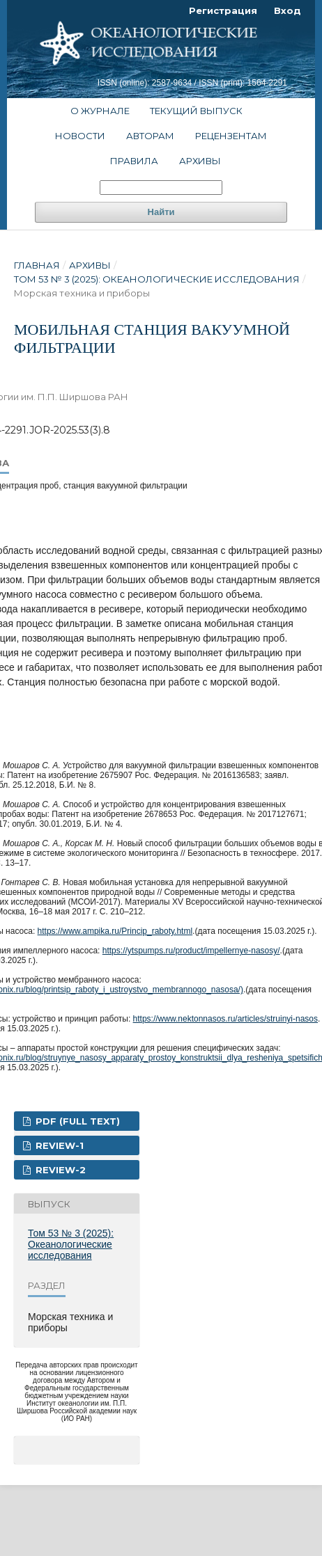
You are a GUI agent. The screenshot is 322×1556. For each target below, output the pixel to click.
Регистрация (223, 10)
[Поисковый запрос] (161, 187)
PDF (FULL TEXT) (76, 1121)
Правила (134, 160)
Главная (37, 265)
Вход (287, 10)
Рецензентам (231, 135)
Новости (80, 135)
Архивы (200, 160)
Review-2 (59, 1169)
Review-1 (58, 1145)
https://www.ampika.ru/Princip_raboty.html (115, 931)
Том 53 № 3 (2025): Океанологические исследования (157, 279)
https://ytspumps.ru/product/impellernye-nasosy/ (191, 950)
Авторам (150, 135)
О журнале (100, 110)
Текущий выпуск (196, 110)
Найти (161, 212)
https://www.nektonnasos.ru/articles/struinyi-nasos (225, 1019)
